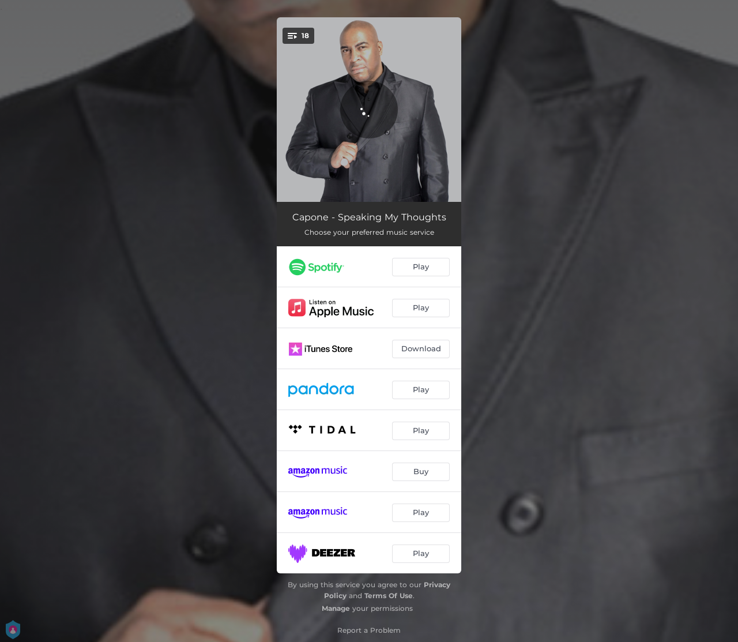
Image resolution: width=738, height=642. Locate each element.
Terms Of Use (388, 595)
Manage (336, 608)
